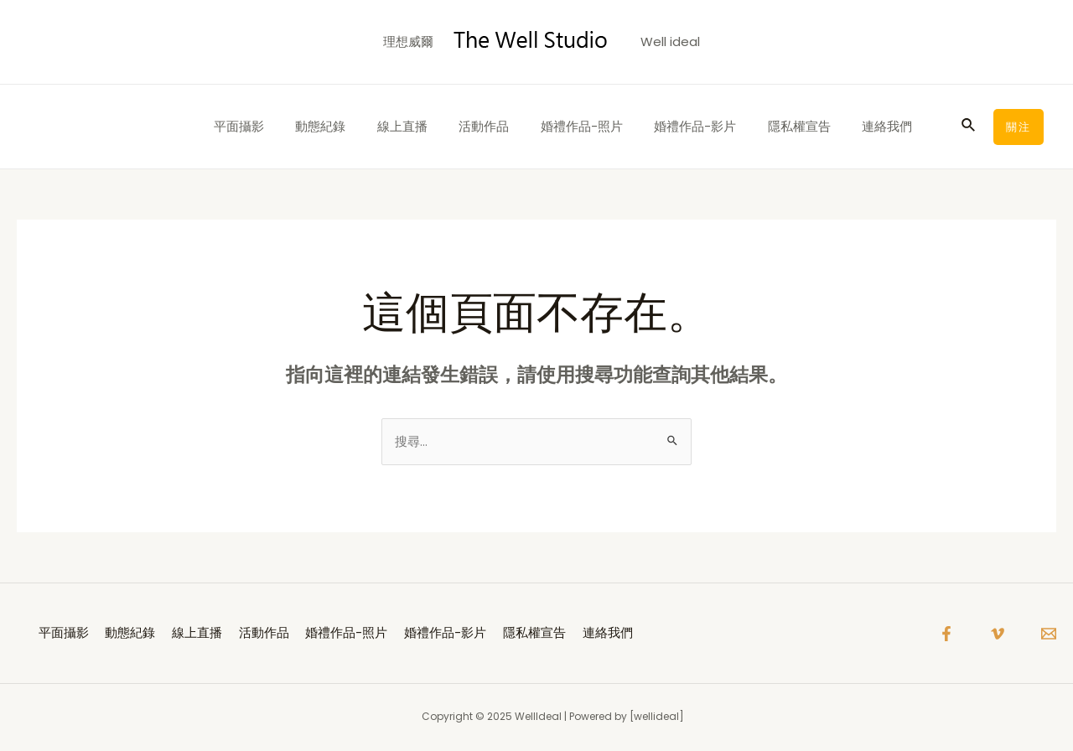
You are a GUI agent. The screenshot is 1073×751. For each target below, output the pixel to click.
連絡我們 (890, 126)
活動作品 (512, 126)
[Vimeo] (997, 634)
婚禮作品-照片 (603, 126)
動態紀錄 (361, 126)
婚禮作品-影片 (711, 126)
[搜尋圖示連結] (969, 126)
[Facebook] (946, 634)
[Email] (1048, 634)
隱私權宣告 (808, 126)
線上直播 (437, 126)
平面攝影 (286, 126)
